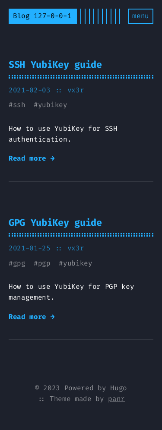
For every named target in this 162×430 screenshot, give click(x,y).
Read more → (31, 158)
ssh (19, 104)
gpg (19, 263)
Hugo (118, 387)
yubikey (52, 104)
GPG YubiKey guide (55, 222)
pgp (44, 263)
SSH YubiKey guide (55, 64)
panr (116, 398)
